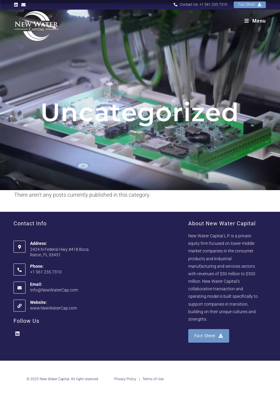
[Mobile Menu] (255, 21)
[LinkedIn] (17, 334)
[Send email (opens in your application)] (23, 5)
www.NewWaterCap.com (53, 308)
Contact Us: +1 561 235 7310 (200, 4)
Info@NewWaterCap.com (54, 290)
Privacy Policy (125, 379)
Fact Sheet (249, 4)
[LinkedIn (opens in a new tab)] (17, 5)
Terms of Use (153, 379)
